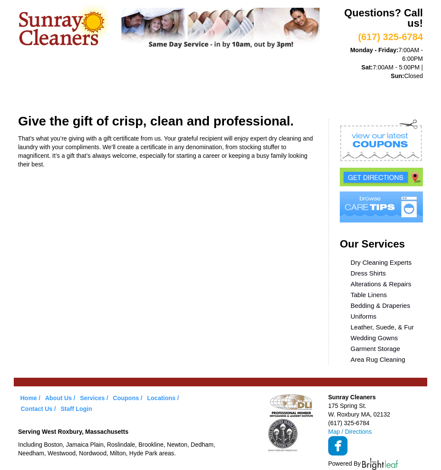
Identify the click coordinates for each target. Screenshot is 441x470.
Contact (377, 94)
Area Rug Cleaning (378, 359)
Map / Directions (350, 431)
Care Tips (277, 94)
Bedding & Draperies (380, 305)
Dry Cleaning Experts (381, 262)
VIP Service (177, 94)
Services (126, 94)
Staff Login (76, 408)
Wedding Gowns (374, 338)
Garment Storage (375, 348)
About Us (77, 94)
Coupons (228, 94)
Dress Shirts (368, 273)
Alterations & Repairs (381, 284)
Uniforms (363, 316)
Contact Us (37, 408)
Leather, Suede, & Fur (382, 327)
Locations (328, 94)
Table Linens (369, 294)
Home (36, 94)
